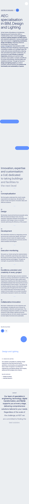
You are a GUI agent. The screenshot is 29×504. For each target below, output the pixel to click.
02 (6, 331)
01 (2, 331)
